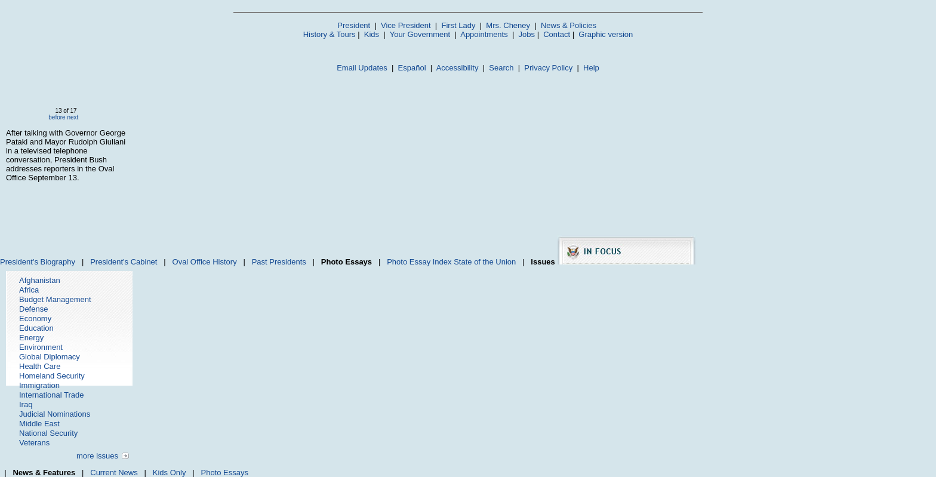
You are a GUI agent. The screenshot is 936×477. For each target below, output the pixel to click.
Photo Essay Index (419, 261)
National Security (48, 433)
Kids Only (169, 472)
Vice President (406, 25)
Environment (41, 347)
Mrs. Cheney (508, 25)
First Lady (458, 25)
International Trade (51, 394)
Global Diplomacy (49, 356)
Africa (29, 289)
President (353, 25)
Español (412, 67)
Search (501, 67)
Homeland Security (52, 375)
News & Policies (568, 25)
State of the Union (485, 261)
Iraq (25, 404)
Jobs (527, 34)
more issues (97, 455)
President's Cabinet (123, 261)
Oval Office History (205, 261)
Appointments (484, 34)
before (56, 117)
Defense (33, 308)
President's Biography (37, 261)
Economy (35, 318)
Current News (113, 472)
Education (36, 328)
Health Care (39, 366)
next (72, 117)
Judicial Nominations (54, 414)
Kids (371, 34)
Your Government (420, 34)
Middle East (39, 423)
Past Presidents (279, 261)
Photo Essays (224, 472)
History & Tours (329, 34)
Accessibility (457, 67)
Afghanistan (39, 280)
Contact (556, 34)
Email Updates (362, 67)
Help (591, 67)
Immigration (39, 385)
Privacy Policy (548, 67)
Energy (31, 337)
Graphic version (605, 34)
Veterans (34, 442)
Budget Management (55, 299)
